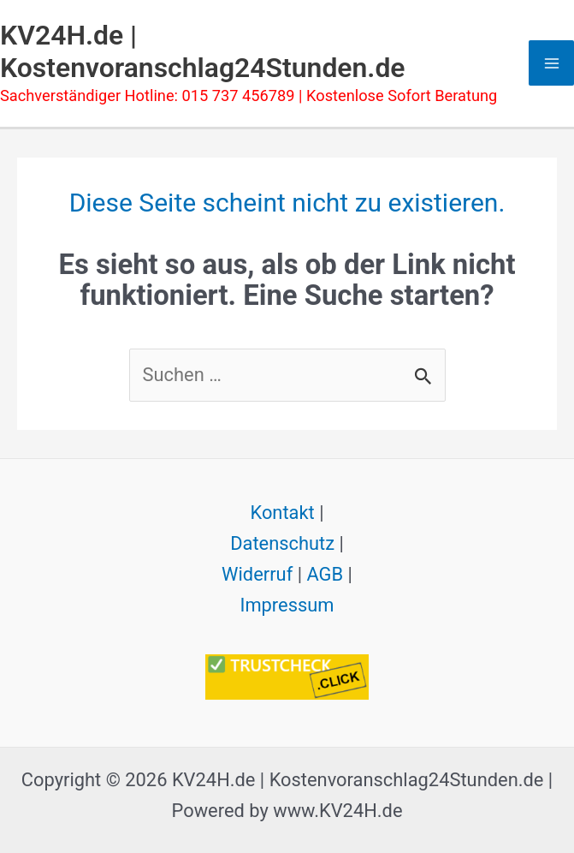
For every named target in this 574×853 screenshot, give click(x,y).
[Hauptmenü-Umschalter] (551, 63)
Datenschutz (282, 543)
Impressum (287, 605)
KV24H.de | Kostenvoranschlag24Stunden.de (202, 51)
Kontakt (282, 512)
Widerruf (257, 574)
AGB (324, 574)
